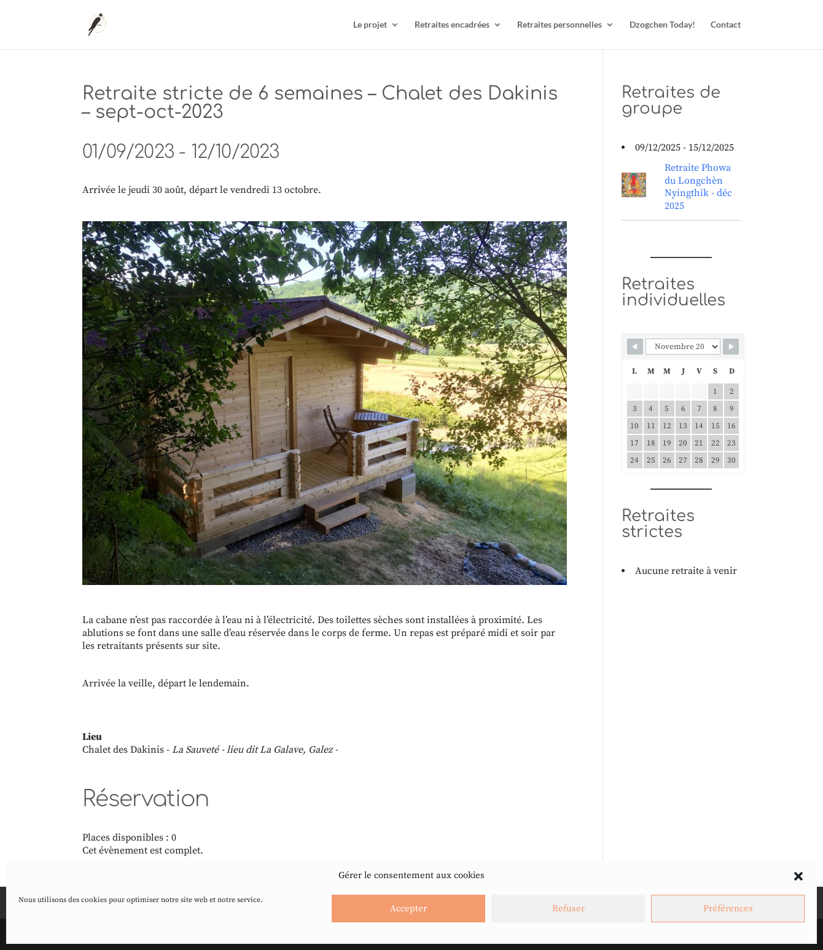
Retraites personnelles (559, 24)
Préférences (728, 908)
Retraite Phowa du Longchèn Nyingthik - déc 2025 (698, 187)
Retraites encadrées (452, 24)
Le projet (370, 24)
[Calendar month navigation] (683, 347)
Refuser (568, 908)
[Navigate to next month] (731, 347)
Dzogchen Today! (662, 24)
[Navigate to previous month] (635, 347)
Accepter (408, 908)
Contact (726, 24)
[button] (798, 876)
